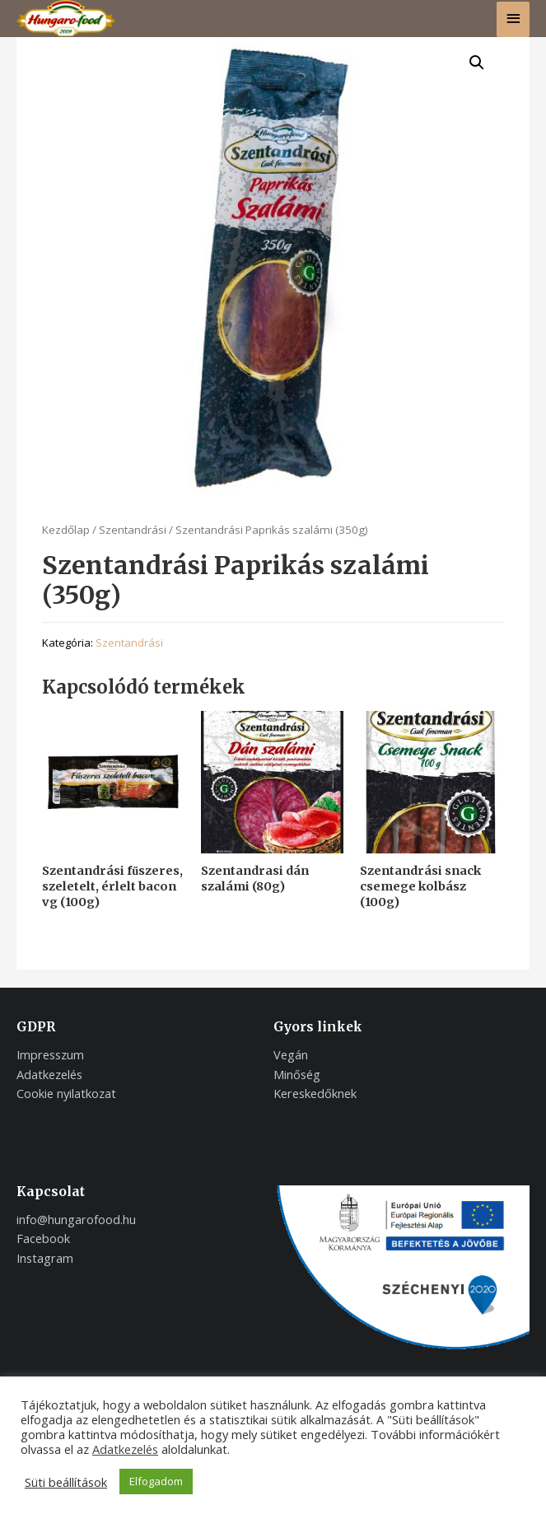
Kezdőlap (66, 529)
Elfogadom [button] (156, 1481)
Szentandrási (132, 529)
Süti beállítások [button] (66, 1482)
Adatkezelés (125, 1449)
